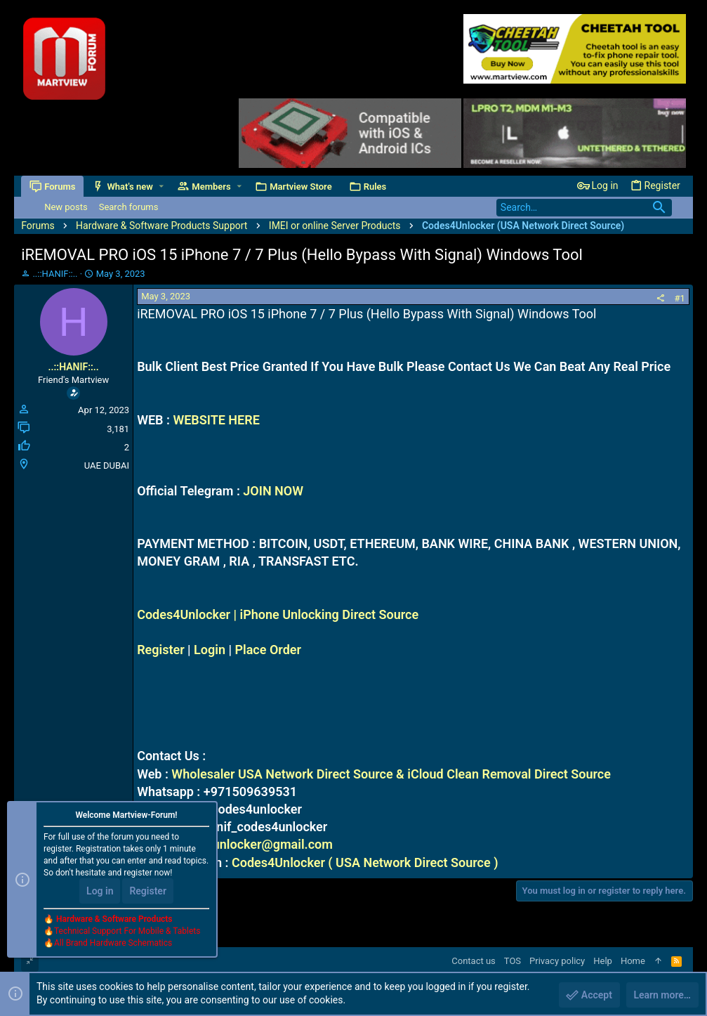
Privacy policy (557, 961)
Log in (99, 891)
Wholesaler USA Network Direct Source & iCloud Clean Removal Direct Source (391, 774)
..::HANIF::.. (54, 273)
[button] (161, 186)
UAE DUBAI (106, 465)
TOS (512, 961)
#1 (680, 298)
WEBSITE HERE (216, 419)
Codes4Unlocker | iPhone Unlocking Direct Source (277, 614)
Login (209, 649)
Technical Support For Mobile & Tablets (127, 931)
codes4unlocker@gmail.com (252, 844)
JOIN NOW (273, 490)
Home (633, 961)
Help (602, 961)
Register (161, 649)
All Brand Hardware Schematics (113, 943)
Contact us (473, 961)
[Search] (584, 207)
